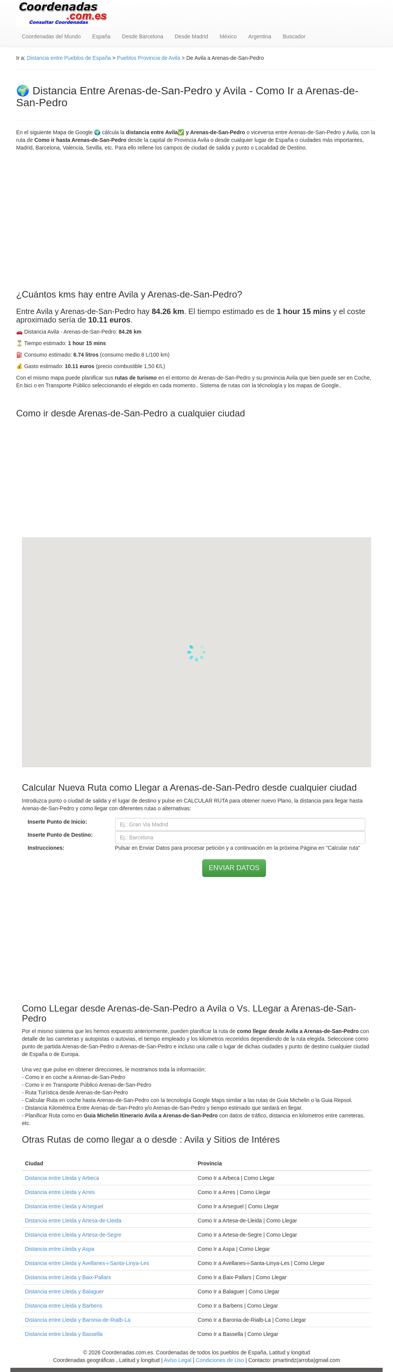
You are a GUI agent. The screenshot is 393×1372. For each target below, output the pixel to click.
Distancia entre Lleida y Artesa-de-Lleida (73, 1220)
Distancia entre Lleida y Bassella (63, 1334)
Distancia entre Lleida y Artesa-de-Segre (73, 1235)
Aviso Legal (178, 1360)
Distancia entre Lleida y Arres (60, 1192)
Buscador (294, 36)
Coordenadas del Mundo (51, 36)
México (228, 36)
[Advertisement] (196, 220)
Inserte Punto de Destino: (60, 835)
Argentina (259, 36)
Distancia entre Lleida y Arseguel (64, 1206)
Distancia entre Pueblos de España (69, 58)
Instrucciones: (46, 848)
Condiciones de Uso (220, 1360)
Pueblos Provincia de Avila (148, 58)
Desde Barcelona (142, 36)
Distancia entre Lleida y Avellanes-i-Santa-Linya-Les (87, 1263)
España (101, 36)
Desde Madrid (191, 36)
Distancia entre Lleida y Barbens (63, 1306)
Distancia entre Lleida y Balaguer (64, 1291)
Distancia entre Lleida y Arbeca (62, 1178)
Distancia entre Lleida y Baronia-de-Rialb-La (77, 1320)
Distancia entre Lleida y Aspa (59, 1249)
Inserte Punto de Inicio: (57, 822)
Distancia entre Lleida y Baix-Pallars (68, 1277)
